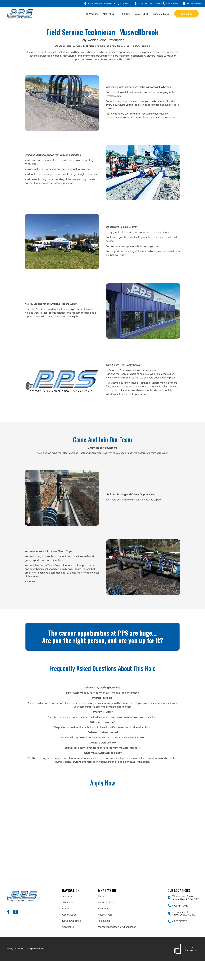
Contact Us (68, 926)
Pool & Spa (104, 920)
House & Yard (105, 914)
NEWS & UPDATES (161, 13)
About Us (67, 896)
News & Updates (71, 920)
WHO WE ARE (92, 13)
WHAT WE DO (108, 13)
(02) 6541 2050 (180, 905)
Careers (66, 908)
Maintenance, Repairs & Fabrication (117, 926)
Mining (101, 896)
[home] (20, 14)
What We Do (68, 902)
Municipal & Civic (107, 902)
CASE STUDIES (141, 13)
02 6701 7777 (179, 921)
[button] (110, 13)
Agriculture (103, 908)
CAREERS (126, 13)
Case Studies (69, 914)
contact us (186, 13)
